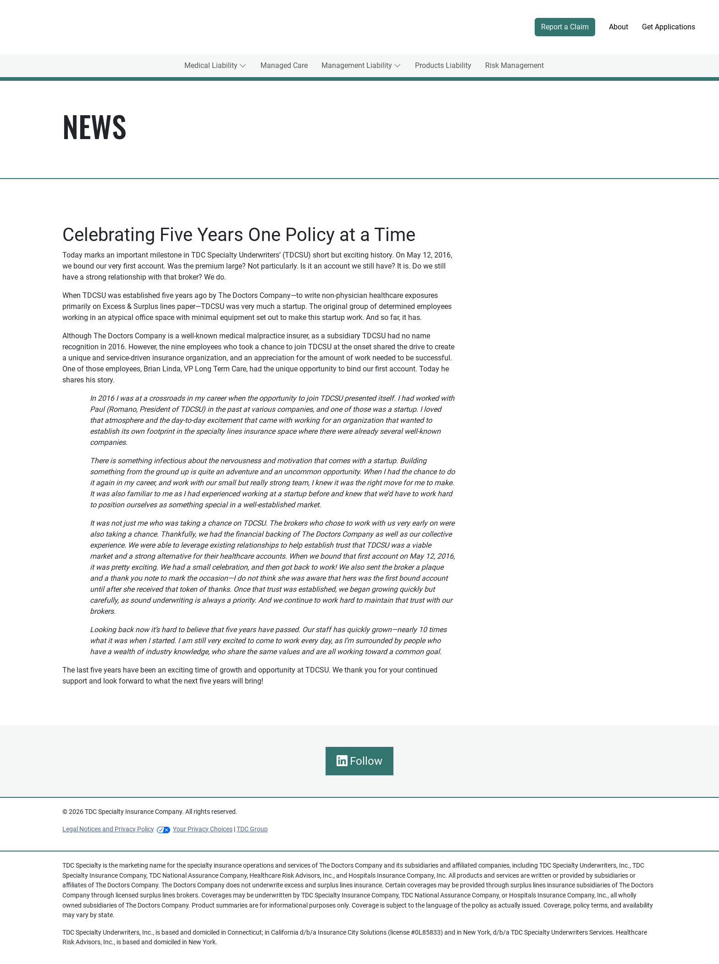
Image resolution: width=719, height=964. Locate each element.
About (618, 26)
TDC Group (252, 829)
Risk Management (514, 65)
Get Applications (668, 26)
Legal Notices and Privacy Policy (108, 829)
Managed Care (284, 65)
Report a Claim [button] (565, 26)
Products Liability (443, 65)
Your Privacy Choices (202, 829)
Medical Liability (211, 65)
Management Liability (356, 65)
